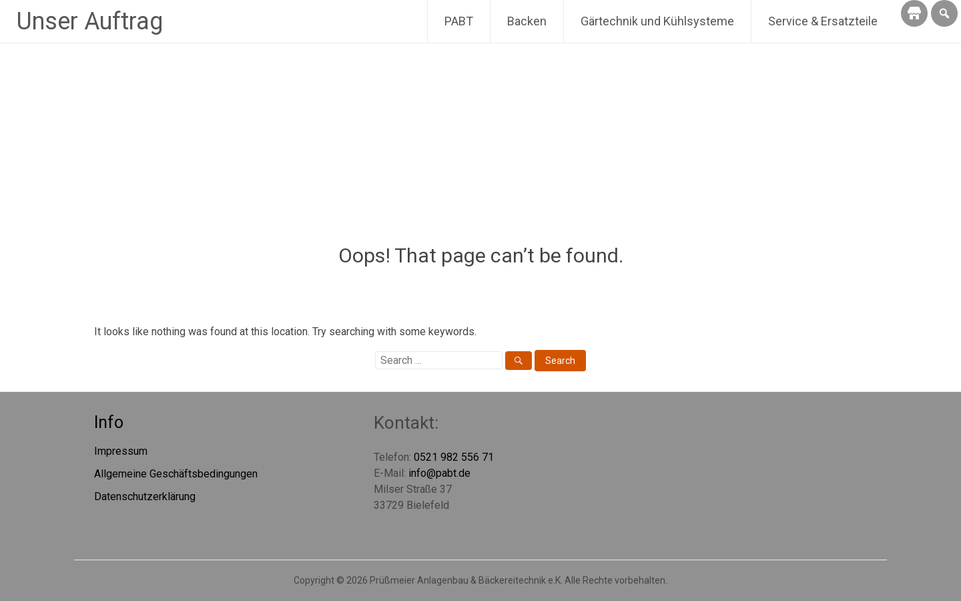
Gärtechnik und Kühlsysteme (657, 21)
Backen (527, 21)
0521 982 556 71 (454, 457)
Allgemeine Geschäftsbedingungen (176, 473)
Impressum (120, 451)
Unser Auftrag (90, 21)
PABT (458, 21)
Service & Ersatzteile (823, 21)
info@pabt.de (439, 473)
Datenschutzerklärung (145, 496)
